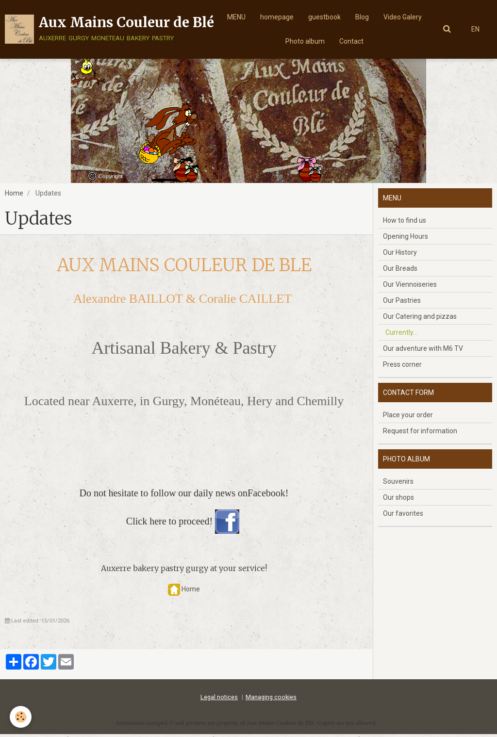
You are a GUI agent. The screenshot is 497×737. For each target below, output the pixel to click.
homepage (277, 17)
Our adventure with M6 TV (423, 351)
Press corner (402, 367)
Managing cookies (271, 700)
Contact (351, 41)
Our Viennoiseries (410, 287)
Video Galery (402, 17)
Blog (362, 17)
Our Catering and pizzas (420, 319)
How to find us (404, 223)
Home (14, 196)
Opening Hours (405, 239)
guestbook (324, 17)
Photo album (305, 41)
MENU (236, 17)
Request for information (420, 434)
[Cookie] (21, 717)
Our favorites (403, 516)
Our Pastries (402, 303)
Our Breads (400, 271)
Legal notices (219, 700)
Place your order (408, 418)
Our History (400, 255)
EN (475, 29)
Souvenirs (398, 484)
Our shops (398, 500)
